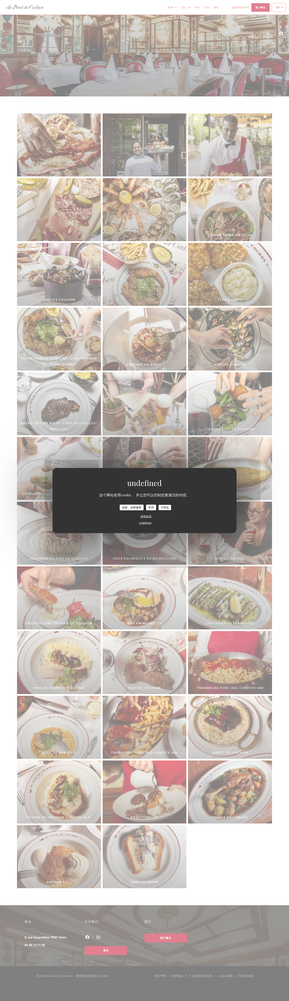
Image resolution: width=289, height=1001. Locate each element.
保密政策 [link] (146, 516)
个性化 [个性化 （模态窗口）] (165, 507)
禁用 (151, 507)
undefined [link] (145, 522)
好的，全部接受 (131, 507)
